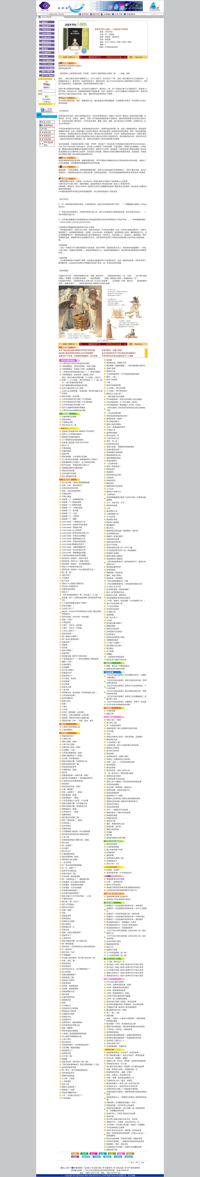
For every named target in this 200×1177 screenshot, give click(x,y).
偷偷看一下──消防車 (70, 516)
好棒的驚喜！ (67, 664)
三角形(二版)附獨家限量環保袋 (74, 1034)
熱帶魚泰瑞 (66, 1053)
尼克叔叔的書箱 (113, 784)
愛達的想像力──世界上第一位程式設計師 (123, 1083)
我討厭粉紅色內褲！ (115, 646)
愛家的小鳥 (111, 371)
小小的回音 (111, 517)
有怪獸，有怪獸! (113, 870)
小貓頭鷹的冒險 (68, 854)
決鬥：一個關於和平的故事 (117, 810)
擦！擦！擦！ (67, 572)
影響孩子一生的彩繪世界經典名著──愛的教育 (125, 919)
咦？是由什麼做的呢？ (71, 639)
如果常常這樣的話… (69, 871)
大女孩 (109, 620)
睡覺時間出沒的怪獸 (115, 486)
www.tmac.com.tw (56, 14)
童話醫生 (110, 648)
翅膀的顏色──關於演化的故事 (118, 812)
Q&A (45, 129)
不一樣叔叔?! (67, 949)
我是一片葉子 (67, 619)
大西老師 (110, 478)
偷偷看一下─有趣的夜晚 (71, 502)
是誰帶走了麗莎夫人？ (115, 1041)
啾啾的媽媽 (111, 626)
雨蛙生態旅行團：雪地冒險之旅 (74, 806)
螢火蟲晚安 (66, 924)
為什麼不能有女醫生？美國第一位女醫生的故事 (125, 1066)
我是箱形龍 (66, 983)
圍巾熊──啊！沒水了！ (71, 902)
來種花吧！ (66, 653)
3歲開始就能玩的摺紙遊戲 (72, 468)
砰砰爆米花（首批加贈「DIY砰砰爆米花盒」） (80, 692)
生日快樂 (110, 651)
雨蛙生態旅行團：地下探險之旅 (74, 941)
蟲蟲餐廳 (110, 615)
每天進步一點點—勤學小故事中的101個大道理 (125, 967)
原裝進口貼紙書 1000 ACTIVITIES (75, 442)
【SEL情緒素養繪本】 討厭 (117, 581)
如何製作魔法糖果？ (115, 623)
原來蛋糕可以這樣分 (115, 631)
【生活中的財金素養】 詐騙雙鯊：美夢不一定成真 (126, 702)
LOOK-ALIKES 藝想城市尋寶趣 (118, 996)
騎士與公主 (66, 851)
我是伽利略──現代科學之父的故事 (120, 1105)
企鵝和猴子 (111, 852)
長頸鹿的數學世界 (114, 567)
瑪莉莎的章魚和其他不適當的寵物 (75, 834)
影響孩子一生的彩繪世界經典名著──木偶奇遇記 (126, 916)
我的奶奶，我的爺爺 (115, 578)
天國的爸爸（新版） (70, 770)
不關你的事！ (67, 494)
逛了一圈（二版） (114, 1013)
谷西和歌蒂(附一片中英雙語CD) (119, 873)
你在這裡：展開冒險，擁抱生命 (119, 787)
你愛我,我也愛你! (68, 589)
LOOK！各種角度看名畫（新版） (119, 985)
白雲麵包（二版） (69, 750)
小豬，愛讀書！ (68, 789)
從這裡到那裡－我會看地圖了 (118, 589)
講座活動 (47, 132)
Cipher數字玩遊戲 (69, 473)
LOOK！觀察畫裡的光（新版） (119, 993)
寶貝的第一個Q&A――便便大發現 (75, 558)
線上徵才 (47, 122)
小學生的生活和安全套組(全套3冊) (75, 363)
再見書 (64, 648)
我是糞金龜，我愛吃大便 (116, 363)
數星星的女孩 (112, 739)
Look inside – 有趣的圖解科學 (74, 547)
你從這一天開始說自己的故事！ (119, 759)
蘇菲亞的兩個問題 (114, 385)
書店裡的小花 (112, 511)
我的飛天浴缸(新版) (70, 859)
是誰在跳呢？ (67, 634)
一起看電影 (66, 1081)
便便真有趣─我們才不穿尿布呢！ (75, 656)
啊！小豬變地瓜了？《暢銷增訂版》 (76, 879)
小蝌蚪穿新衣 (67, 899)
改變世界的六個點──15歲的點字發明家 (122, 1089)
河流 (108, 734)
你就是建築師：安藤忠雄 (116, 1046)
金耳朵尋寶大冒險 (114, 941)
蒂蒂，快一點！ (113, 441)
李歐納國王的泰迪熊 (115, 452)
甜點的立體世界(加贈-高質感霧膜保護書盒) (123, 887)
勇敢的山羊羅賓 (113, 748)
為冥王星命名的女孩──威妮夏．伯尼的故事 (124, 1130)
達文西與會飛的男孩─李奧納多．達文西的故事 (125, 1004)
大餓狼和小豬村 (68, 1014)
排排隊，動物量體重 (70, 989)
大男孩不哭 (111, 430)
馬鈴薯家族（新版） (70, 795)
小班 (108, 508)
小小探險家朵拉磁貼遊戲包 (72, 440)
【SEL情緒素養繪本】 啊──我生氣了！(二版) (80, 595)
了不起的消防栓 (113, 606)
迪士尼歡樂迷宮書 (69, 476)
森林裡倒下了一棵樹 (115, 796)
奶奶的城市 (66, 963)
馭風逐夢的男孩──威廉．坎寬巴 (119, 1072)
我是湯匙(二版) (68, 977)
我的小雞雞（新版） (70, 742)
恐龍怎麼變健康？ (69, 975)
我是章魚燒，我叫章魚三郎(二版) (75, 1062)
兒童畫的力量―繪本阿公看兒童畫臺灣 (121, 1007)
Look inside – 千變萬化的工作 (74, 522)
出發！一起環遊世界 (115, 882)
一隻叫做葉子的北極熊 (115, 396)
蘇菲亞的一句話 (68, 952)
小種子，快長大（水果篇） (72, 628)
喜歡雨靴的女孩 (68, 991)
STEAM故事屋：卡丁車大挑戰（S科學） (122, 402)
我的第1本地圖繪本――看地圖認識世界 (77, 778)
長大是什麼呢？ (68, 670)
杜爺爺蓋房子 (112, 861)
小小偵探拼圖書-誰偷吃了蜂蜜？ (75, 603)
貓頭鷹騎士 (111, 525)
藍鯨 (64, 1003)
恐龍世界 (65, 454)
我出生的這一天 (113, 435)
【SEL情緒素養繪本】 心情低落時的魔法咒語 (124, 584)
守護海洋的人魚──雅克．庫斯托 (119, 1080)
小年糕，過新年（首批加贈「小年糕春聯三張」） (126, 601)
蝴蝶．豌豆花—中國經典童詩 (118, 666)
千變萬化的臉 (67, 422)
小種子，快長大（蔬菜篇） (72, 625)
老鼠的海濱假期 (113, 807)
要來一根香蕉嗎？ (114, 466)
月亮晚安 (65, 578)
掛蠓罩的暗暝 (112, 818)
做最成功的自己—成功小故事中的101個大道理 (125, 976)
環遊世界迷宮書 (68, 471)
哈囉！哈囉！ (67, 910)
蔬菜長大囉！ (67, 687)
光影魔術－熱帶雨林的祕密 (72, 885)
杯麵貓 (109, 654)
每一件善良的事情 (114, 725)
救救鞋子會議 (112, 950)
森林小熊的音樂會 (114, 424)
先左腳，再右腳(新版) (70, 758)
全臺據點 (107, 14)
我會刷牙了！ (67, 642)
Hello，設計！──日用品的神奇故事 (121, 762)
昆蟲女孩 (110, 1116)
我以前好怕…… (67, 1042)
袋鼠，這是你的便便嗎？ (72, 491)
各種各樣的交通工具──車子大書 (119, 548)
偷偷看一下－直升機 (70, 510)
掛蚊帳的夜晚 (112, 815)
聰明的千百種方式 (114, 492)
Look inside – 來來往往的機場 (74, 536)
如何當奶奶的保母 (69, 1067)
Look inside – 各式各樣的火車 (74, 550)
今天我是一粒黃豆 (69, 678)
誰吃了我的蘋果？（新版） (72, 820)
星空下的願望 (112, 380)
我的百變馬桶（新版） (71, 857)
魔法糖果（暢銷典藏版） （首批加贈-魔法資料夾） (127, 366)
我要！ (64, 704)
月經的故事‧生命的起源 (116, 779)
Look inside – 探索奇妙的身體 (74, 541)
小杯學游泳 (111, 494)
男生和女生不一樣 (69, 425)
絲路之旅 (110, 714)
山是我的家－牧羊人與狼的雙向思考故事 (123, 745)
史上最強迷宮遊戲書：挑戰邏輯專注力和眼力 (80, 459)
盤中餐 (109, 835)
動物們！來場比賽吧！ (115, 536)
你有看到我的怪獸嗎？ (71, 893)
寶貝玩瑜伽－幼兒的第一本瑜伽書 (75, 617)
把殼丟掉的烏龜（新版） (72, 786)
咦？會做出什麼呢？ (70, 636)
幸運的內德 (66, 829)
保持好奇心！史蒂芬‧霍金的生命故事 (121, 1113)
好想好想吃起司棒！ (115, 475)
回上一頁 (134, 1162)
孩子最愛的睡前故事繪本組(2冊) (75, 385)
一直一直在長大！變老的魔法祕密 (120, 773)
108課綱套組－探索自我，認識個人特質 (78, 375)
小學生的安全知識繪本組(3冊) (74, 410)
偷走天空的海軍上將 (115, 603)
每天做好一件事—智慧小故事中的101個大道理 (125, 964)
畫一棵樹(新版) (68, 944)
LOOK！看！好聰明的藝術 (117, 999)
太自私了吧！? (68, 609)
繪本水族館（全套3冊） (71, 396)
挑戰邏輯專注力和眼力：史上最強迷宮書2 (78, 462)
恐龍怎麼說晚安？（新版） (72, 756)
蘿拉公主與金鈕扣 (114, 885)
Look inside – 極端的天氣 (72, 527)
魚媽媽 (109, 360)
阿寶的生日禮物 (68, 921)
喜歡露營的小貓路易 (115, 559)
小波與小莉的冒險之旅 (71, 727)
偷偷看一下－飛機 (69, 519)
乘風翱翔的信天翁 (114, 455)
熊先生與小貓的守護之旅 (116, 660)
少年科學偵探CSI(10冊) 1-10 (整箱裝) (76, 399)
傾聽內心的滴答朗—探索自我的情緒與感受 (123, 798)
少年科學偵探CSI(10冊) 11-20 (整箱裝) (77, 402)
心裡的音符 (66, 938)
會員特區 (85, 14)
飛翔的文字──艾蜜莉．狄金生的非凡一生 (123, 1122)
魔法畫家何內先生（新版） (117, 1010)
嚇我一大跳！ (67, 662)
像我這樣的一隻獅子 (115, 419)
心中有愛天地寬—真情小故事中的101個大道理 (125, 970)
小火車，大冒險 (68, 1078)
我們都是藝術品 (113, 1032)
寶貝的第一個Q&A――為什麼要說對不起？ (78, 569)
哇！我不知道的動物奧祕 (72, 865)
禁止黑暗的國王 (113, 421)
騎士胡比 (65, 843)
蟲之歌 (64, 772)
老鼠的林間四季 (113, 793)
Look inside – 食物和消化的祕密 (74, 525)
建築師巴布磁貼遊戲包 (71, 437)
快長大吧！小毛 (113, 864)
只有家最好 (66, 1098)
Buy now (138, 57)
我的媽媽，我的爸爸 (115, 573)
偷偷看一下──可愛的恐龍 (72, 508)
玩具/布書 (119, 14)
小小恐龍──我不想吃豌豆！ (118, 391)
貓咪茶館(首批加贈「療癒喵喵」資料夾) (122, 531)
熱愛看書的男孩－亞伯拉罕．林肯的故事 (123, 1052)
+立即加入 (47, 102)
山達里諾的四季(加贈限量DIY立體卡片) (122, 890)
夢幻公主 (65, 445)
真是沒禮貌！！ (68, 606)
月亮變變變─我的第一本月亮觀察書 (76, 831)
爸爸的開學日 (112, 461)
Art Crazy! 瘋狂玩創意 (115, 982)
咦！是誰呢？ (67, 845)
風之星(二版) (112, 723)
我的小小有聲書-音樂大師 (72, 567)
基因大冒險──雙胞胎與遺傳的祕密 (120, 447)
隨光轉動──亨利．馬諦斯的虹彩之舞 (121, 1024)
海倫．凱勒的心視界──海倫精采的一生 (122, 1069)
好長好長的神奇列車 (70, 488)
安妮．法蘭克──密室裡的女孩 (118, 1075)
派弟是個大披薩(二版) (115, 858)
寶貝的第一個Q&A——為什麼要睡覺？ (76, 564)
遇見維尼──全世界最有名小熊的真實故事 (78, 946)
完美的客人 (66, 823)
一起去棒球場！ (113, 464)
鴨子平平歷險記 (68, 904)
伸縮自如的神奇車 (114, 542)
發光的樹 (110, 754)
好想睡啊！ (66, 667)
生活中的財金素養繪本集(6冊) (118, 704)
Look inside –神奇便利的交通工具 (75, 533)
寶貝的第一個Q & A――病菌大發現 (75, 561)
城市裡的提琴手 (68, 1073)
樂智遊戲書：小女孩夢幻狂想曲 (74, 457)
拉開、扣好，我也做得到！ (72, 485)
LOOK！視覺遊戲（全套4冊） (73, 712)
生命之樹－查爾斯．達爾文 (117, 1058)
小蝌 (108, 382)
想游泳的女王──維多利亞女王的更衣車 (122, 1086)
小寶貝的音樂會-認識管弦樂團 (74, 555)
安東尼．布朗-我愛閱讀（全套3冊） (76, 715)
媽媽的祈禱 (66, 1000)
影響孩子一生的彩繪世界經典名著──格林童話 (125, 906)
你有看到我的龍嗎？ (70, 890)
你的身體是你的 (113, 533)
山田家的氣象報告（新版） (72, 753)
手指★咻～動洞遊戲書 (71, 876)
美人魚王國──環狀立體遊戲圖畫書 (76, 482)
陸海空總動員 (67, 698)
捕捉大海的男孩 (113, 829)
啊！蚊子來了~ (112, 617)
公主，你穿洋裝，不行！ (116, 503)
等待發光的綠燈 (113, 609)
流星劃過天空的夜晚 (70, 1008)
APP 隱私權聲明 (133, 1168)
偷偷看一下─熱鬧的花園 (71, 505)
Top (142, 1162)
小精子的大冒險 (68, 744)
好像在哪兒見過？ (114, 449)
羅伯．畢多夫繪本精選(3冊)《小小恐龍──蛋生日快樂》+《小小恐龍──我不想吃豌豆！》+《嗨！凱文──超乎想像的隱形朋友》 (82, 380)
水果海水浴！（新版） (71, 812)
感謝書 (64, 645)
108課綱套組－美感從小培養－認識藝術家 (78, 369)
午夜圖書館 (66, 955)
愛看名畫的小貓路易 (115, 556)
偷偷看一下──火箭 (69, 513)
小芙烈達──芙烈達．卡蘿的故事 (119, 1029)
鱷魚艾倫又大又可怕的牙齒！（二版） (77, 896)
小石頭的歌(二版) (113, 742)
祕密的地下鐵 (112, 1150)
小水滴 (64, 709)
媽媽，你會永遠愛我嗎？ (72, 932)
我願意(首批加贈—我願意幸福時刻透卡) (122, 801)
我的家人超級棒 (113, 522)
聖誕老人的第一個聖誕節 (116, 595)
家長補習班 (66, 966)
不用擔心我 (111, 612)
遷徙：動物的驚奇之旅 (115, 824)
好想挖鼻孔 (111, 634)
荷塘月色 (65, 930)
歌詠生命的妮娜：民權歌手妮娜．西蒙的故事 (124, 1138)
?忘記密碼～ (47, 99)
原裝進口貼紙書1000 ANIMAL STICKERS (78, 431)
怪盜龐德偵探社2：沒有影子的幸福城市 (122, 925)
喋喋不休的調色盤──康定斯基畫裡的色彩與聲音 (126, 1027)
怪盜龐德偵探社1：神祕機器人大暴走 (121, 922)
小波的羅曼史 (67, 730)
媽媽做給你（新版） (70, 809)
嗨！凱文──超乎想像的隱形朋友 (75, 1070)
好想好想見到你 (113, 444)
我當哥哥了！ (67, 935)
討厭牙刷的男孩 (68, 997)
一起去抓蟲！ (67, 862)
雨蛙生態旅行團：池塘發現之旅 (74, 761)
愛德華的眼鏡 (112, 433)
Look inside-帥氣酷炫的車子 (73, 544)
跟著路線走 (66, 918)
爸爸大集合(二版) (69, 873)
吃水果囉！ (66, 684)
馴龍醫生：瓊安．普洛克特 (117, 1144)
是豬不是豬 (111, 368)
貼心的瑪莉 (66, 972)
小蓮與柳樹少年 (113, 514)
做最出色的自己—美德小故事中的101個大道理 (125, 973)
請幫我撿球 (111, 570)
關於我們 (96, 14)
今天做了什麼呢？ (114, 643)
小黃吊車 (65, 690)
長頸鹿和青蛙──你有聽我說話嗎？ (76, 1045)
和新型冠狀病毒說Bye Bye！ (118, 416)
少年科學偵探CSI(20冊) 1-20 (73, 405)
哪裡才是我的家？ (69, 1087)
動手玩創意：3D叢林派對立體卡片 (75, 465)
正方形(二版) (67, 1056)
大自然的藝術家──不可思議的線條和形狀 (123, 374)
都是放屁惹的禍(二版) (70, 764)
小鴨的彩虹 (66, 622)
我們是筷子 (111, 469)
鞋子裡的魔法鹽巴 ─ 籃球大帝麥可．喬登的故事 (125, 1055)
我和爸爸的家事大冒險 (115, 637)
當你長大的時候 (113, 751)
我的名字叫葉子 (68, 907)
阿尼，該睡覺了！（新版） (72, 792)
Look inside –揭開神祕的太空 (73, 539)
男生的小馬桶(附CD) (70, 586)
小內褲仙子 (66, 1005)
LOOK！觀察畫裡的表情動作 (118, 987)
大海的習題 (111, 711)
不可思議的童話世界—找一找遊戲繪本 (121, 550)
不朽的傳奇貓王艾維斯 (115, 1127)
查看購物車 (130, 14)
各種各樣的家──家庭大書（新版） (76, 775)
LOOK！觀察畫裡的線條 (116, 990)
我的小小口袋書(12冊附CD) (73, 584)
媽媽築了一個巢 (68, 1090)
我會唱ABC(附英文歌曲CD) (117, 896)
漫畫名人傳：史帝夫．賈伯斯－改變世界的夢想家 (126, 1061)
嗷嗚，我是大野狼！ (115, 575)
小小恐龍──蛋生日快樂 (116, 388)
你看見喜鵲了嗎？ (114, 1043)
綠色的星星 (111, 480)
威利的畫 (110, 855)
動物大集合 (66, 701)
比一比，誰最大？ (69, 868)
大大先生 (110, 489)
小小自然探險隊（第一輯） (117, 952)
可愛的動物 (66, 448)
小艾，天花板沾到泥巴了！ (72, 1095)
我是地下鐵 (111, 821)
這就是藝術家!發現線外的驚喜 (118, 598)
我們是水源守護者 (114, 776)
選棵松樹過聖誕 (68, 1076)
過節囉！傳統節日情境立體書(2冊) (75, 718)
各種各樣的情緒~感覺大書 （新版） (76, 840)
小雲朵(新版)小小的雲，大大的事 (75, 800)
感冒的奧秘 (66, 419)
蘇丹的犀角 (111, 768)
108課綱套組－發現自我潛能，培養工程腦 (78, 366)
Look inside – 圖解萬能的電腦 (74, 553)
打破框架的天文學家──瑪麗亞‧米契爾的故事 (124, 1147)
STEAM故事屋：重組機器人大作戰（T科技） (124, 405)
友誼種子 (65, 848)
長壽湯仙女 (66, 1019)
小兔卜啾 (65, 837)
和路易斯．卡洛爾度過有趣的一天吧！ (122, 1102)
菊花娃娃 (65, 784)
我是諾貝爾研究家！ (70, 1092)
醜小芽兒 (110, 528)
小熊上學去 (66, 1039)
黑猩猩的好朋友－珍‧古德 (117, 1064)
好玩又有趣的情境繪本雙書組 (73, 408)
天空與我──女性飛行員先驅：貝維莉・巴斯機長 (126, 1125)
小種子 (64, 707)
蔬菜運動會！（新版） (71, 798)
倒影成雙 (110, 1016)
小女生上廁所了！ (69, 631)
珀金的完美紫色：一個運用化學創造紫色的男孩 (125, 1141)
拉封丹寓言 (66, 826)
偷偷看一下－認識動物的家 (72, 499)
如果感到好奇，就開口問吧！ (118, 756)
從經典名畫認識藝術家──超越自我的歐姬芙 (124, 1035)
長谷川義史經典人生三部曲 (72, 388)
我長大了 (65, 592)
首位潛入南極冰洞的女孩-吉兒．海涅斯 (122, 1119)
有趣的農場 (66, 451)
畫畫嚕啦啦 (66, 815)
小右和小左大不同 (114, 587)
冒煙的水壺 (66, 1017)
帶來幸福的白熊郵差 (70, 1031)
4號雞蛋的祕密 (112, 640)
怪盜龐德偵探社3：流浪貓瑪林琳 (120, 928)
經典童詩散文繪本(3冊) (116, 669)
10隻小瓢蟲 (66, 496)
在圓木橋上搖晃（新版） (72, 747)
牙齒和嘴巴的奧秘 (69, 417)
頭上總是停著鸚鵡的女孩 (72, 1036)
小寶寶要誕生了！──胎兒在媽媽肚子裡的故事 (80, 659)
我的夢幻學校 (112, 519)
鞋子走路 (65, 581)
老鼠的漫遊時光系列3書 (116, 838)
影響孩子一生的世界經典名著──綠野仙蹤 (123, 914)
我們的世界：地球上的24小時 (118, 770)
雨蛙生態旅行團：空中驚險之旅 (74, 803)
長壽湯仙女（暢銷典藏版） (72, 1022)
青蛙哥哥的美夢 (113, 629)
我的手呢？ (66, 575)
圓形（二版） (112, 377)
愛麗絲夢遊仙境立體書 (115, 879)
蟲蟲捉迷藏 (66, 916)
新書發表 (47, 136)
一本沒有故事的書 (114, 413)
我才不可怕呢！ (113, 545)
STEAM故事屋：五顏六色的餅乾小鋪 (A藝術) (124, 399)
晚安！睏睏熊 (67, 1028)
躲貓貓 (64, 1059)
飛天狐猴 (65, 994)
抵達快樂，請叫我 (114, 827)
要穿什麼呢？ (67, 650)
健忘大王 (110, 947)
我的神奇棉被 (112, 505)
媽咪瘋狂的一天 (68, 927)
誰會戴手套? (67, 673)
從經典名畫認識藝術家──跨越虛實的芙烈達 (124, 1038)
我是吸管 (110, 472)
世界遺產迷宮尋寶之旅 (71, 1025)
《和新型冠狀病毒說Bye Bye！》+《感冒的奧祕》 (81, 372)
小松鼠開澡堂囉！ (69, 695)
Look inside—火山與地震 (71, 530)
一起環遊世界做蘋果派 (115, 657)
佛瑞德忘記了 (67, 1050)
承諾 (64, 913)
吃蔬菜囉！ (66, 681)
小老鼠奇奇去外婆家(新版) (72, 781)
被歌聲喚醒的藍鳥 (114, 458)
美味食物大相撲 (113, 539)
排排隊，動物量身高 (70, 986)
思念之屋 (65, 1084)
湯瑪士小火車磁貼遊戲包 (72, 434)
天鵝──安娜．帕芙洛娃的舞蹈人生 (120, 1078)
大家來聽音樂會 (113, 847)
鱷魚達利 (110, 483)
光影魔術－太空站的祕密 (72, 888)
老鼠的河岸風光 (113, 804)
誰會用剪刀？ (67, 676)
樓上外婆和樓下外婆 (115, 850)
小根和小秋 (66, 739)
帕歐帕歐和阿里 (113, 944)
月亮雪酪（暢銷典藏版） (72, 1048)
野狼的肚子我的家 (69, 1011)
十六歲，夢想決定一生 (115, 962)
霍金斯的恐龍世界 (69, 767)
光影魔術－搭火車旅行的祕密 (73, 882)
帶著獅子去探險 (113, 553)
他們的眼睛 (111, 765)
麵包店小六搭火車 (114, 394)
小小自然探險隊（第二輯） (117, 955)
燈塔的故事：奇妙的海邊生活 (118, 790)
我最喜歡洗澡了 (68, 736)
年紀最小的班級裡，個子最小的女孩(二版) (78, 958)
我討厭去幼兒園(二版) (70, 817)
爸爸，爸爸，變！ (69, 961)
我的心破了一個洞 (114, 720)
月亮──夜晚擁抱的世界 (116, 427)
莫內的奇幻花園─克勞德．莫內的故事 (121, 1001)
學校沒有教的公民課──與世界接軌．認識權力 (125, 737)
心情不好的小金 (113, 438)
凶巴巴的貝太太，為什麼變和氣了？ (76, 969)
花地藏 (109, 832)
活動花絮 (47, 139)
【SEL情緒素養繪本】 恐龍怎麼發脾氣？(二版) (80, 1064)
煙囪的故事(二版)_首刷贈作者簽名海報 (122, 728)
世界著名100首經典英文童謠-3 (119, 899)
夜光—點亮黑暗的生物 (115, 592)
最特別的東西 (112, 844)
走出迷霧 (110, 731)
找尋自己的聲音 (68, 980)
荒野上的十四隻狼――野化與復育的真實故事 (124, 782)
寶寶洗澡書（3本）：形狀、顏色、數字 (77, 721)
